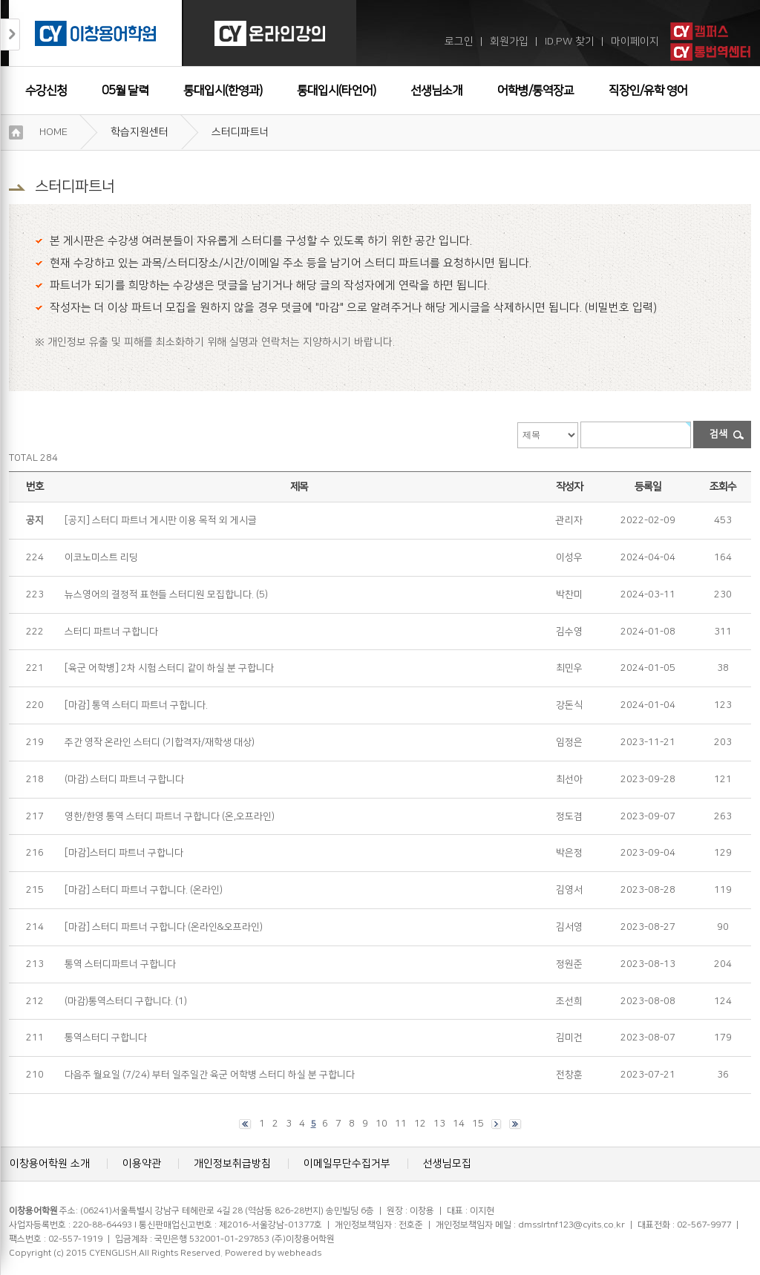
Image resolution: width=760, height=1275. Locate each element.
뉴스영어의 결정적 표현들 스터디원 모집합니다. (159, 594)
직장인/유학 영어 (648, 90)
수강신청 (46, 90)
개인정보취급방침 (232, 1164)
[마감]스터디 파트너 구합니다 (124, 853)
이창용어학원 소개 (50, 1164)
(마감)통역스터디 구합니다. (119, 1001)
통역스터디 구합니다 (106, 1037)
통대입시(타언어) (336, 90)
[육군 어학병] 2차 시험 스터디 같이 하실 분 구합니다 (169, 668)
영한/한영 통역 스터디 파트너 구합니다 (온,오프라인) (170, 816)
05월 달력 (125, 90)
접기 (10, 34)
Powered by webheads (273, 1253)
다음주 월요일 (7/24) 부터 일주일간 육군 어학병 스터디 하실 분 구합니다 (210, 1074)
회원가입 (509, 41)
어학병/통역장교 (535, 90)
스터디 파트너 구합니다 (111, 631)
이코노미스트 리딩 (101, 557)
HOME (53, 132)
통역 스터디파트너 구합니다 (120, 964)
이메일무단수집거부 (347, 1164)
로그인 (459, 41)
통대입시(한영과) (222, 90)
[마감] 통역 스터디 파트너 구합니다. (136, 705)
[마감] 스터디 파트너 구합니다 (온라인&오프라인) (164, 927)
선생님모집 (447, 1164)
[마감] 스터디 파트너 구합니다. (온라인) (144, 890)
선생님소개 (436, 90)
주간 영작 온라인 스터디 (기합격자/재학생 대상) (160, 742)
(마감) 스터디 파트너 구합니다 (124, 779)
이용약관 (141, 1164)
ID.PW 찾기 (569, 41)
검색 (718, 434)
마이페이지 (635, 41)
